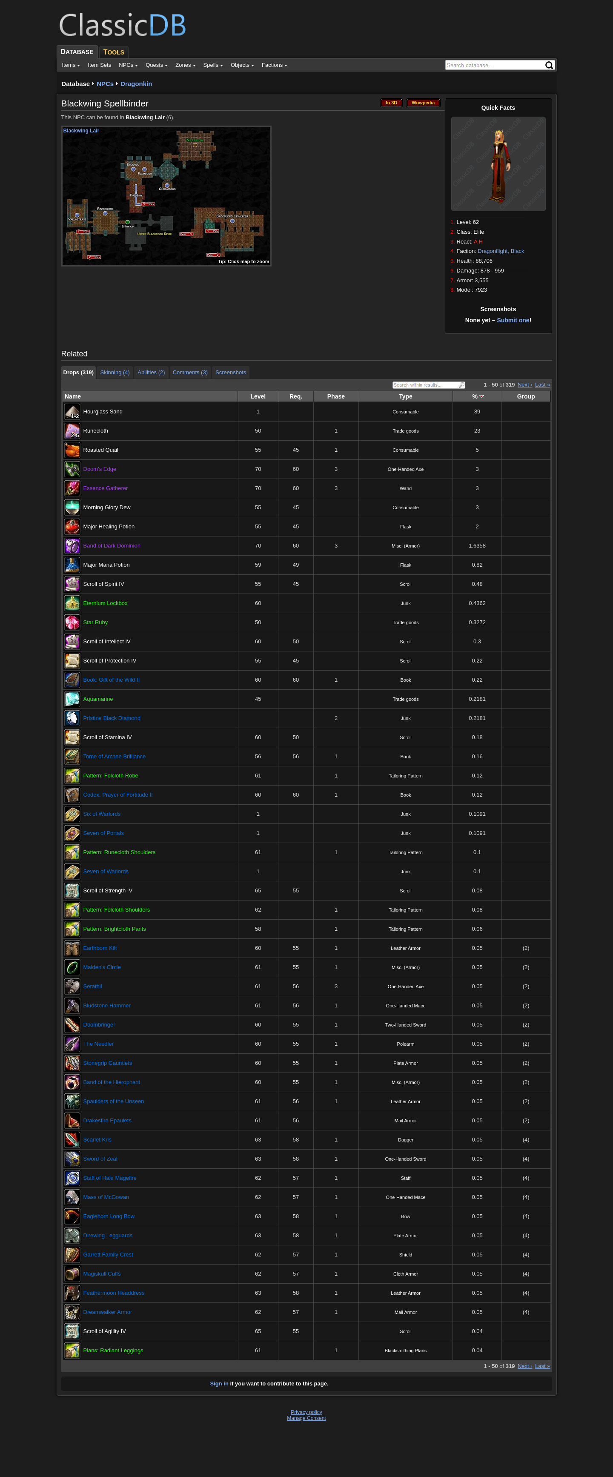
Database (76, 83)
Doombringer (99, 1024)
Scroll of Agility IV (104, 1331)
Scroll (406, 584)
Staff (405, 1178)
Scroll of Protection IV (110, 660)
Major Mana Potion (106, 565)
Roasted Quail (100, 450)
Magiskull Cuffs (102, 1274)
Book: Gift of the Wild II (111, 680)
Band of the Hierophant (111, 1082)
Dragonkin (136, 83)
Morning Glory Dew (107, 507)
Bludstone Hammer (107, 1005)
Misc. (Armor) (406, 545)
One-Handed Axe (406, 469)
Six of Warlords (102, 814)
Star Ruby (95, 622)
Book (406, 680)
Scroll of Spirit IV (103, 584)
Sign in (219, 1383)
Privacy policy (306, 1412)
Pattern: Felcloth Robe (110, 775)
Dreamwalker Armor (107, 1312)
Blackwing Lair (145, 117)
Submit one (513, 320)
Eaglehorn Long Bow (109, 1216)
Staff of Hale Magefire (110, 1178)
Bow (405, 1216)
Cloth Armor (405, 1273)
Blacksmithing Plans (406, 1350)
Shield (405, 1254)
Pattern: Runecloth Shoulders (119, 852)
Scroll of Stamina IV (107, 737)
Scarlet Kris (97, 1139)
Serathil (92, 986)
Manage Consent (306, 1418)
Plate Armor (405, 1063)
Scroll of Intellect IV (107, 641)
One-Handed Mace (406, 1005)
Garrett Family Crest (108, 1254)
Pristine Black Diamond (111, 718)
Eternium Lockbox (105, 603)
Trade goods (405, 430)
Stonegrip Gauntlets (107, 1063)
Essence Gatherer (105, 488)
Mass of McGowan (106, 1197)
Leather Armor (406, 948)
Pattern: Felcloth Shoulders (116, 909)
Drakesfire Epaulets (107, 1120)
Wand (406, 488)
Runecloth (96, 430)
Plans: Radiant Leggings (113, 1350)
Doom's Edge (100, 469)
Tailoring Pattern (406, 775)
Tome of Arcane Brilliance (114, 756)
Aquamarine (98, 699)
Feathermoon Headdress (114, 1293)
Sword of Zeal (100, 1159)
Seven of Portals (103, 833)
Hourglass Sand (103, 411)
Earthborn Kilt (100, 948)
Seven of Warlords (106, 871)
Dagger (405, 1139)
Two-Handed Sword (406, 1024)
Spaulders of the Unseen (113, 1101)
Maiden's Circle (102, 967)
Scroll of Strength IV (108, 890)
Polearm (406, 1044)
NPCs (105, 83)
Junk (405, 603)
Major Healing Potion (109, 526)
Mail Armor (406, 1120)
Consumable (405, 411)
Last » (542, 384)
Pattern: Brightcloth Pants (114, 929)
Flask (405, 526)
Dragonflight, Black (501, 251)
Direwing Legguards (108, 1235)
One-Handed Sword (405, 1159)
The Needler (98, 1044)
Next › (525, 384)
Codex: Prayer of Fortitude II (118, 795)
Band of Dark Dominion (111, 545)
